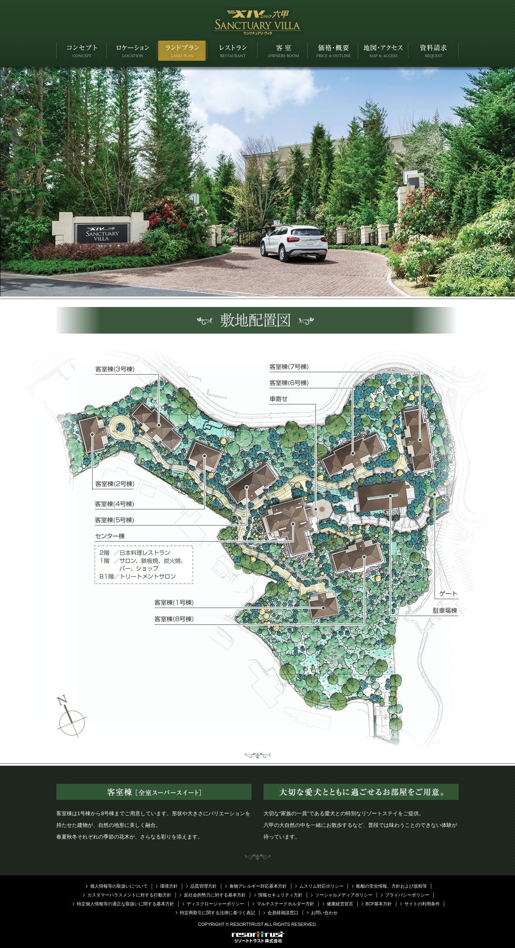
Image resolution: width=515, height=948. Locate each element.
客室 (283, 51)
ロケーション (132, 51)
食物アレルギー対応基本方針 (258, 886)
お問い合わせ (324, 912)
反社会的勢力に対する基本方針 (215, 894)
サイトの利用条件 (422, 903)
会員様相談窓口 (283, 912)
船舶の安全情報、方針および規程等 (391, 886)
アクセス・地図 (383, 51)
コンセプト (81, 51)
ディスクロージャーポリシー (215, 903)
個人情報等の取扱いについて (119, 886)
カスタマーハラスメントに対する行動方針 (129, 894)
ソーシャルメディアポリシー (344, 894)
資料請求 (433, 51)
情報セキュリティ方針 (280, 894)
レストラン (232, 51)
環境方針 (169, 886)
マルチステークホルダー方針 (285, 903)
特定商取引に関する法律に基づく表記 (217, 912)
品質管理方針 (203, 886)
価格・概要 (333, 51)
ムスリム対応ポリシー (321, 886)
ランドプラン (182, 51)
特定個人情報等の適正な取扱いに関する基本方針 (125, 903)
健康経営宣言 (340, 903)
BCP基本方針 (379, 903)
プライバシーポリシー (407, 894)
